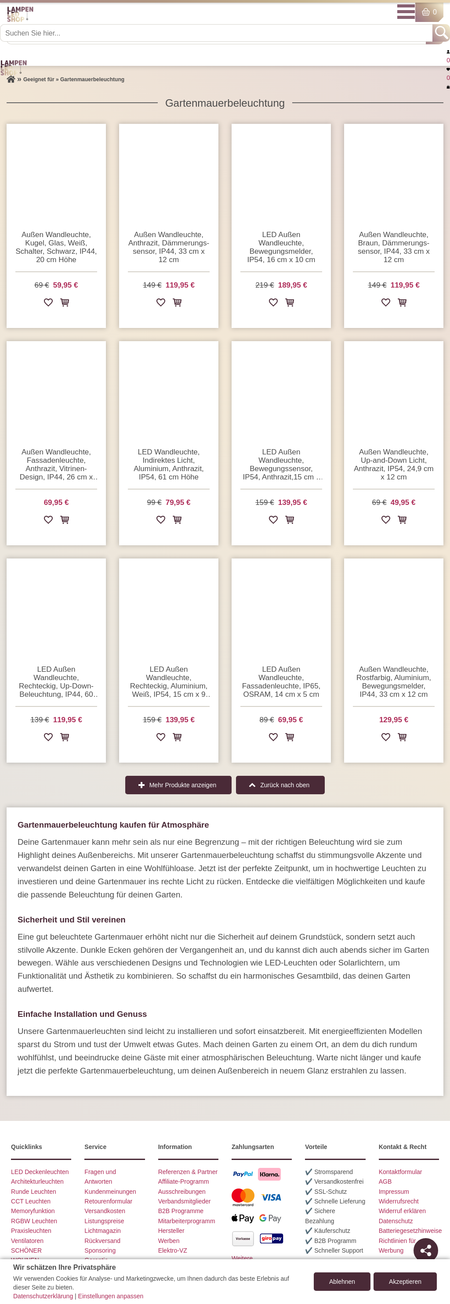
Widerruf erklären (402, 1210)
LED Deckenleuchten (40, 1171)
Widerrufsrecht (399, 1201)
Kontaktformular (400, 1171)
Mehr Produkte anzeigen (183, 785)
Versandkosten (104, 1210)
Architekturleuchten (37, 1181)
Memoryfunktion (33, 1210)
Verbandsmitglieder (184, 1201)
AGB (385, 1181)
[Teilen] (426, 1250)
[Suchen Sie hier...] (217, 33)
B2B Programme (180, 1210)
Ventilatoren (27, 1240)
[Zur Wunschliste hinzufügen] (48, 304)
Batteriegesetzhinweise (410, 1230)
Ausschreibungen (182, 1191)
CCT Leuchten (31, 1201)
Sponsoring (100, 1250)
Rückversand (102, 1240)
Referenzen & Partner (188, 1171)
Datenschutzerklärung (43, 1296)
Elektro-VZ (172, 1250)
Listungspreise (104, 1221)
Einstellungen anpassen (111, 1296)
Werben (169, 1240)
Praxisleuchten (31, 1230)
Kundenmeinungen (110, 1191)
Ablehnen (342, 1281)
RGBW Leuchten (34, 1221)
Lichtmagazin (102, 1230)
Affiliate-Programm (183, 1181)
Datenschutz (396, 1221)
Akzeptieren (405, 1281)
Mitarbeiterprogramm (186, 1221)
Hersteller (171, 1230)
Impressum (394, 1191)
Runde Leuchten (33, 1191)
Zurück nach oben (284, 785)
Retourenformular (108, 1201)
